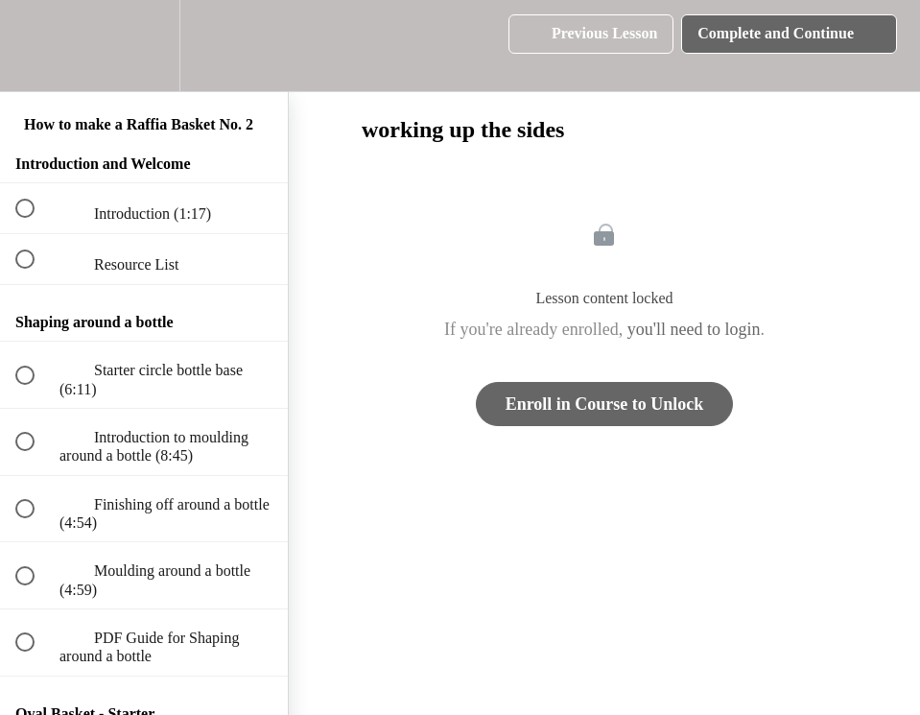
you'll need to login (694, 329)
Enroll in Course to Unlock (605, 404)
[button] (35, 45)
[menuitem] (143, 45)
